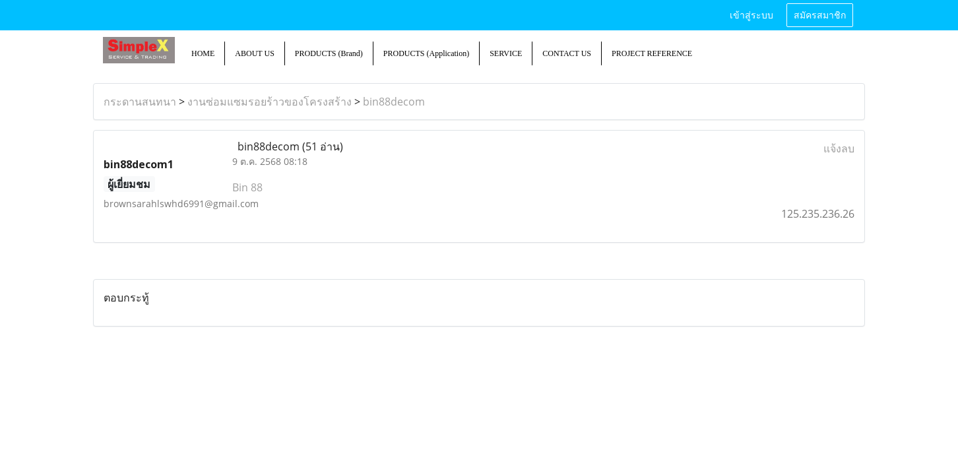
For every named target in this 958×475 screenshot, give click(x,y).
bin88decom (394, 101)
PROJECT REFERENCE (652, 53)
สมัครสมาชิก (820, 15)
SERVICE (506, 53)
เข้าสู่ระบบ (751, 15)
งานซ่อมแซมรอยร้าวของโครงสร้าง (269, 101)
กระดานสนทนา (140, 101)
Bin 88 (247, 187)
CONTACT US (566, 53)
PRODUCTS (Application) (426, 53)
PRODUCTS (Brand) (329, 53)
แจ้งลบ (838, 148)
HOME (202, 53)
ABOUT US (254, 53)
